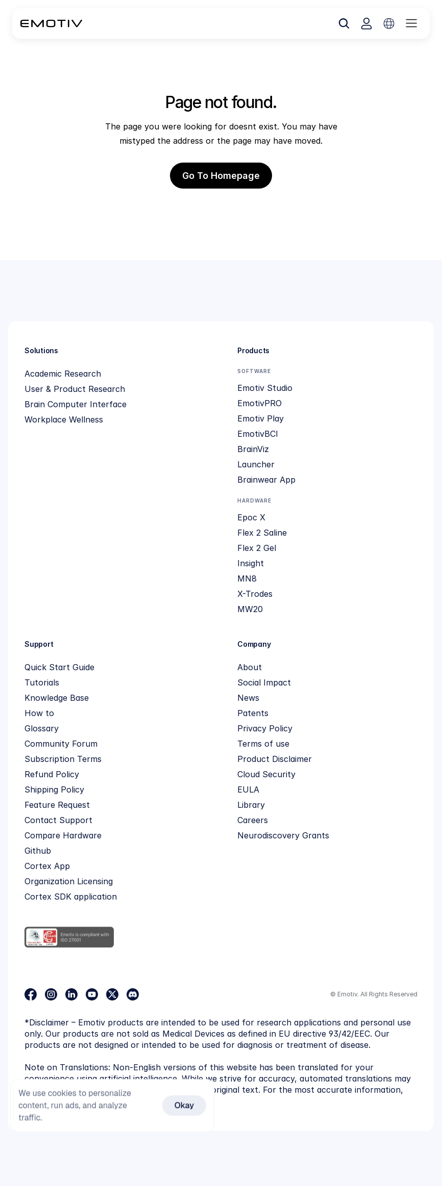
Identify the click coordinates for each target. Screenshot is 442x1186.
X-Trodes (255, 594)
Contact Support (58, 820)
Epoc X (251, 517)
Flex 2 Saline (262, 533)
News (248, 698)
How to (39, 713)
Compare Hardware (63, 835)
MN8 (247, 578)
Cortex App (47, 866)
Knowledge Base (56, 698)
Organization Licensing (68, 881)
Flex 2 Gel (256, 548)
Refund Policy (51, 774)
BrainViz (253, 449)
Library (251, 805)
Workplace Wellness (63, 419)
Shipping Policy (54, 789)
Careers (252, 820)
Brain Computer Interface (75, 404)
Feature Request (57, 805)
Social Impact (264, 682)
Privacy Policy (264, 728)
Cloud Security (266, 774)
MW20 (250, 609)
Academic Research (62, 373)
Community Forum (60, 744)
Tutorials (41, 682)
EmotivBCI (257, 434)
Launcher (256, 464)
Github (37, 851)
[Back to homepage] (51, 23)
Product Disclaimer (274, 759)
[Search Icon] (344, 23)
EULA (248, 789)
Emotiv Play (260, 418)
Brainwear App (266, 480)
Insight (250, 563)
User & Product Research (74, 389)
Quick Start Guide (59, 667)
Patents (252, 713)
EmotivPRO (259, 403)
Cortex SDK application (70, 896)
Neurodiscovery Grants (283, 835)
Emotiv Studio (264, 388)
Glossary (41, 728)
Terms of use (263, 744)
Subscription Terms (63, 759)
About (249, 667)
